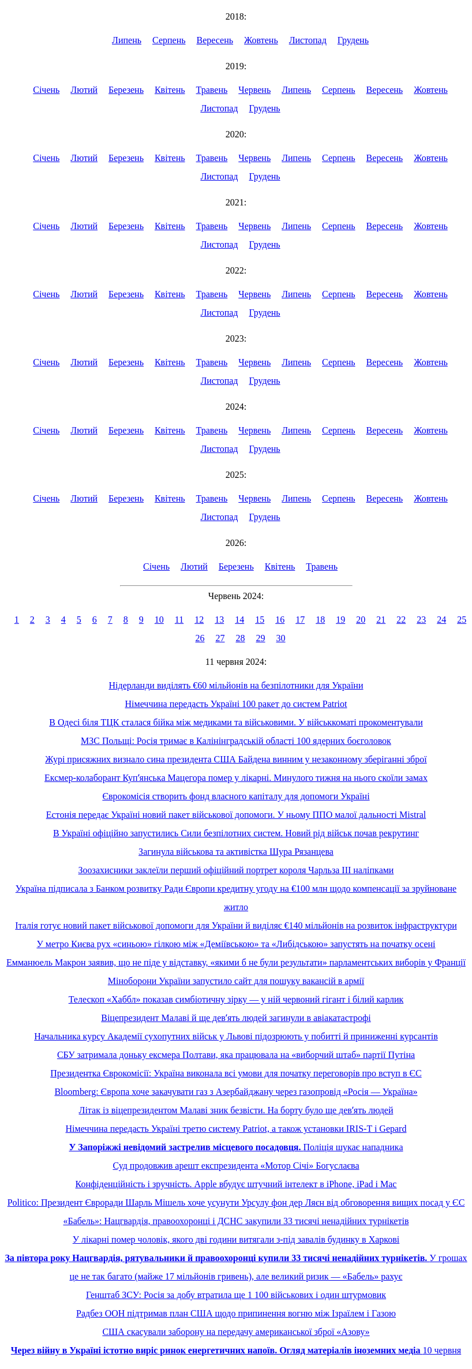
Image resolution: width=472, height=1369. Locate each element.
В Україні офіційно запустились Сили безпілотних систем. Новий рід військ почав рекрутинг (236, 833)
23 (421, 619)
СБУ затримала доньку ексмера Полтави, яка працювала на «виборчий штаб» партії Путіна (236, 1055)
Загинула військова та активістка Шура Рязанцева (236, 851)
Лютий (84, 90)
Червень (254, 90)
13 (219, 619)
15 (259, 619)
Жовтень (261, 40)
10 (159, 619)
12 (199, 619)
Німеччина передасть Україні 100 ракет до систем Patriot (236, 704)
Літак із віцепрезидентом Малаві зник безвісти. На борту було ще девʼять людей (236, 1110)
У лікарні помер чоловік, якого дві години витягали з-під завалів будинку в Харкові (236, 1239)
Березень (126, 90)
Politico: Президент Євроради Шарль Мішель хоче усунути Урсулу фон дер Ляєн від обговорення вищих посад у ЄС (236, 1202)
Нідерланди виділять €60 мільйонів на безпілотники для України (236, 685)
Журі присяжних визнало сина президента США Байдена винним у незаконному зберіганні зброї (235, 759)
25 (461, 619)
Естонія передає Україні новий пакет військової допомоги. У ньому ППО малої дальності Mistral (236, 815)
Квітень (170, 90)
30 (281, 638)
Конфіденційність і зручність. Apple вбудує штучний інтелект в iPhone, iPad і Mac (236, 1184)
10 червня (236, 1350)
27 (220, 638)
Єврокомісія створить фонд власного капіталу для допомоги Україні (235, 796)
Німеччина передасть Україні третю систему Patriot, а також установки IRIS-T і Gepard (236, 1129)
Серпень (169, 40)
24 (441, 619)
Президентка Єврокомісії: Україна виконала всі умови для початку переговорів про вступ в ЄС (235, 1073)
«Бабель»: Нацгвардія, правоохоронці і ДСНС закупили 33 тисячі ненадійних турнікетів (236, 1221)
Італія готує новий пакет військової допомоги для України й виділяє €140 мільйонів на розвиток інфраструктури (235, 925)
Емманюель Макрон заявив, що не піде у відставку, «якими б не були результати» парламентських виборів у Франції (236, 962)
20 (360, 619)
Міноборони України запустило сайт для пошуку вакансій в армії (236, 981)
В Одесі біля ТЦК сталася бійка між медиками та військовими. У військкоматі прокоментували (235, 722)
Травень (212, 90)
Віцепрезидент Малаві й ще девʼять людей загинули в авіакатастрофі (236, 1018)
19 (340, 619)
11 (179, 619)
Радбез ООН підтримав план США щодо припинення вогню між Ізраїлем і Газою (236, 1313)
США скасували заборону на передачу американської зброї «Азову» (235, 1332)
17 (300, 619)
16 (279, 619)
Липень (126, 40)
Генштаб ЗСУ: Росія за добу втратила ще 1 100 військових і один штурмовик (236, 1295)
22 (401, 619)
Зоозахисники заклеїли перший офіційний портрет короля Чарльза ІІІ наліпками (236, 870)
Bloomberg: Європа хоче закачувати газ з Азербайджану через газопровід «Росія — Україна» (235, 1092)
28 (240, 638)
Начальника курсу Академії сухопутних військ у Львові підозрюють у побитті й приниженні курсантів (236, 1036)
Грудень (353, 40)
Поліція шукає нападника (236, 1147)
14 (239, 619)
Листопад (308, 40)
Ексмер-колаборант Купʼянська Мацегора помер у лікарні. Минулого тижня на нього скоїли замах (236, 778)
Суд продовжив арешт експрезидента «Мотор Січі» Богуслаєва (236, 1165)
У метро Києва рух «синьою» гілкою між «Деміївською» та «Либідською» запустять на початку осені (235, 944)
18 (320, 619)
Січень (46, 90)
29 (260, 638)
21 (380, 619)
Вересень (215, 40)
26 (200, 638)
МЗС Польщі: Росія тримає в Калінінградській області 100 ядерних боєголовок (236, 741)
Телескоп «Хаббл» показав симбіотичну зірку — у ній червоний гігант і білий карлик (236, 999)
